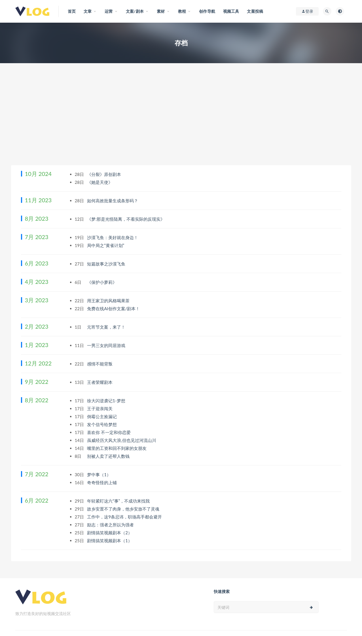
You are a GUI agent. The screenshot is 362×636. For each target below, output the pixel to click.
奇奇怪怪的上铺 (102, 482)
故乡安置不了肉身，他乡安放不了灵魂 (123, 508)
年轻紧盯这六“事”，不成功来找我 (119, 500)
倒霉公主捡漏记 (102, 416)
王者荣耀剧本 (100, 382)
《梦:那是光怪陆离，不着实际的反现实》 (126, 219)
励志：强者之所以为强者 (111, 524)
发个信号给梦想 (102, 424)
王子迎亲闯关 (100, 408)
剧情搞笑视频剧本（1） (110, 540)
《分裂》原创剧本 (104, 174)
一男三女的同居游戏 (106, 345)
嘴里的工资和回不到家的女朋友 (117, 448)
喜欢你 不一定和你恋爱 (109, 432)
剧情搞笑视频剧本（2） (110, 532)
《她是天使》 (100, 182)
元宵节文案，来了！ (106, 326)
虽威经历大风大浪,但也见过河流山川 (122, 440)
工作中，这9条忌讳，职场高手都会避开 (125, 516)
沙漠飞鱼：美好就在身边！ (113, 237)
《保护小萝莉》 (102, 282)
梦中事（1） (99, 474)
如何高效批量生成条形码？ (113, 200)
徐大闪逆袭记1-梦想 (106, 400)
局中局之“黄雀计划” (106, 245)
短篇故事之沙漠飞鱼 (106, 263)
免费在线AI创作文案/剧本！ (114, 308)
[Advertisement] (181, 122)
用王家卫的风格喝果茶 (109, 300)
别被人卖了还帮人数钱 (109, 456)
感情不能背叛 (100, 363)
